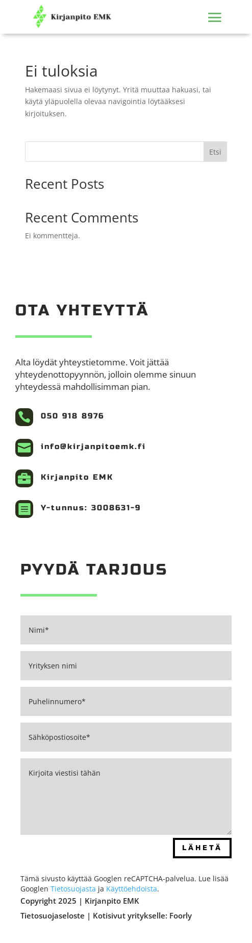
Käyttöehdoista (131, 889)
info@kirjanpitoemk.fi (93, 446)
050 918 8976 (72, 415)
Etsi (215, 152)
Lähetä (202, 847)
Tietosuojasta (73, 889)
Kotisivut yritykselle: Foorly (142, 915)
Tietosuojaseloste (53, 915)
